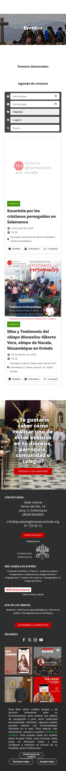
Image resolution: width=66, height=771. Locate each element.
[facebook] (24, 640)
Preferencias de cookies (31, 755)
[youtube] (41, 640)
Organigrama (11, 577)
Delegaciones (33, 541)
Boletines (11, 609)
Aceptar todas (47, 761)
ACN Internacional (18, 589)
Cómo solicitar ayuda (33, 594)
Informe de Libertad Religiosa (32, 609)
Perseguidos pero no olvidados (37, 613)
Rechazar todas (21, 761)
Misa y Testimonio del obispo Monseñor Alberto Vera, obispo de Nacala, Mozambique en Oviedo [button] (31, 340)
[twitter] (29, 640)
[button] (14, 248)
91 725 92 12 (33, 526)
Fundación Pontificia (17, 571)
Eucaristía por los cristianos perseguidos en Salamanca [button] (31, 216)
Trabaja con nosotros (31, 577)
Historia (34, 571)
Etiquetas (21, 111)
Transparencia (16, 574)
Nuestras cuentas (48, 571)
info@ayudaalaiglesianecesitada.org (33, 521)
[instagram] (35, 640)
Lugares (20, 120)
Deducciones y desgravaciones (40, 574)
